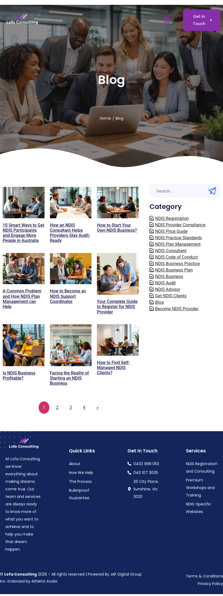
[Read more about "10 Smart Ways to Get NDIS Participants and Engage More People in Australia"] (24, 202)
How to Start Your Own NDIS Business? (117, 228)
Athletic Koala (44, 581)
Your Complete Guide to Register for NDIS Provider (117, 306)
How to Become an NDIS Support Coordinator (68, 296)
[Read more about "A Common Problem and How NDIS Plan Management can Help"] (24, 268)
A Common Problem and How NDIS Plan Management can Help (22, 298)
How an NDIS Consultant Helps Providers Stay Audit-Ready (70, 233)
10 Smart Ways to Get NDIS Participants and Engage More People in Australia (23, 233)
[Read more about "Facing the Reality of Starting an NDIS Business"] (71, 345)
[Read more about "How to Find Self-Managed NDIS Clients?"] (118, 340)
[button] (166, 20)
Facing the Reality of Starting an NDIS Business (69, 378)
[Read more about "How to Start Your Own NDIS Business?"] (118, 202)
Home (105, 118)
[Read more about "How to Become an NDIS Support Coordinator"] (71, 268)
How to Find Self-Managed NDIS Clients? (113, 367)
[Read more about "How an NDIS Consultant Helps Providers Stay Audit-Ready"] (71, 202)
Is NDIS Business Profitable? (19, 375)
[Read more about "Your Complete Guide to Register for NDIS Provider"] (118, 274)
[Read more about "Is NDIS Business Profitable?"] (24, 345)
